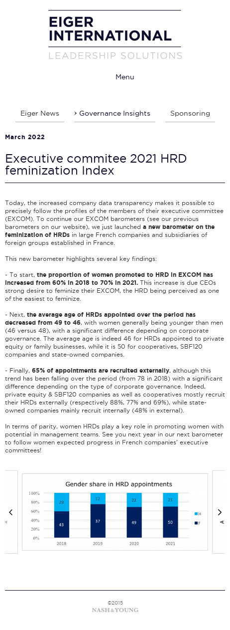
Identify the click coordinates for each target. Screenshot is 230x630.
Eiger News (39, 113)
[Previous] (10, 512)
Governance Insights (114, 113)
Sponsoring (190, 113)
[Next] (219, 512)
